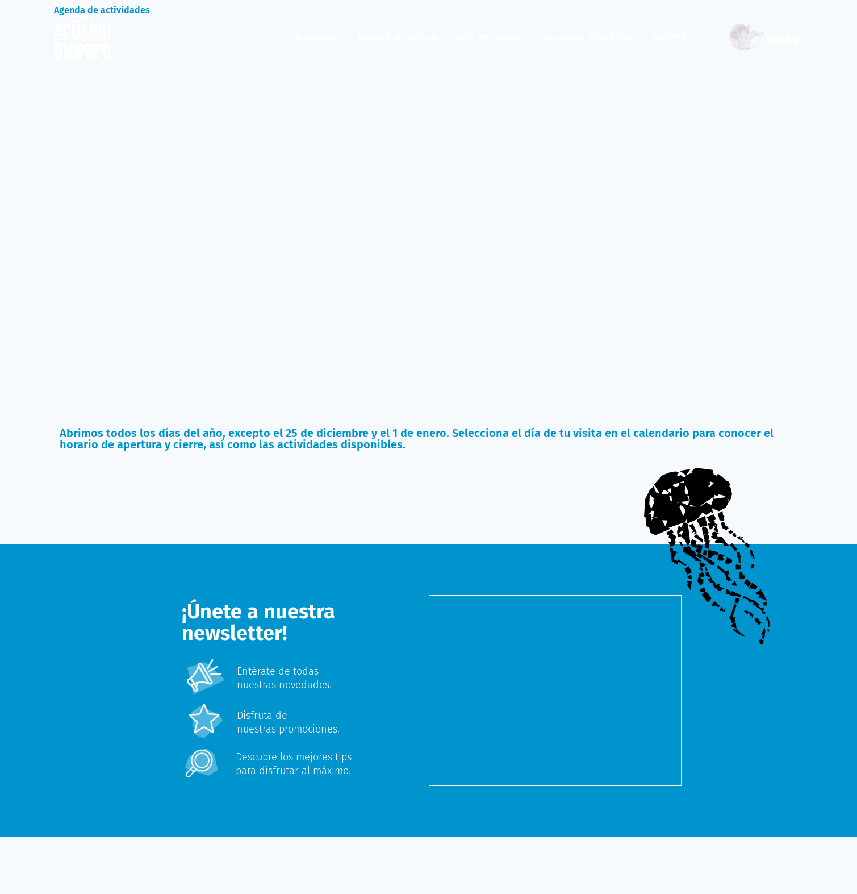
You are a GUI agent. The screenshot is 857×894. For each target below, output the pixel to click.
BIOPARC (674, 37)
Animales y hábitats (588, 37)
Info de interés (489, 37)
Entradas (316, 37)
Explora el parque (397, 37)
